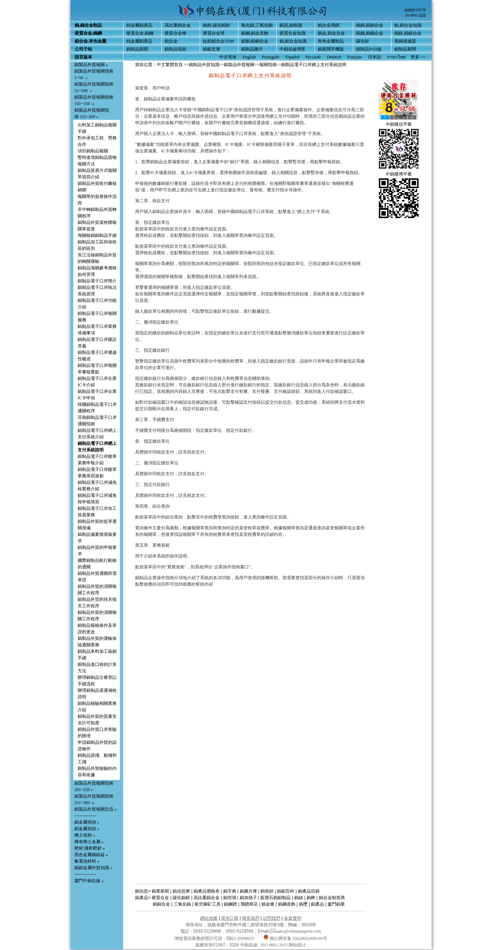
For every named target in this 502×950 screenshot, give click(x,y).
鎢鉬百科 (285, 891)
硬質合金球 (214, 33)
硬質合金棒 (175, 33)
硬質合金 (160, 897)
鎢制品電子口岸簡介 (97, 280)
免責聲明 (292, 918)
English (249, 57)
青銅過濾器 (405, 41)
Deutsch (334, 57)
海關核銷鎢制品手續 (97, 235)
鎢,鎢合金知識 (407, 25)
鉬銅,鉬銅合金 (254, 41)
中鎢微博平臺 (399, 174)
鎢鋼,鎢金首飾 (254, 33)
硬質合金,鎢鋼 (139, 33)
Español (292, 57)
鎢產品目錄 (309, 891)
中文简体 (228, 57)
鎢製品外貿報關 (239, 64)
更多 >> (418, 57)
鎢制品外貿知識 (204, 64)
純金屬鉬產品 (139, 41)
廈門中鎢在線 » (89, 880)
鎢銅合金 (161, 904)
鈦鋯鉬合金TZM (218, 41)
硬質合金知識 (293, 33)
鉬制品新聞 (405, 49)
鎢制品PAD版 (369, 49)
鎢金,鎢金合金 (331, 33)
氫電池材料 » (86, 861)
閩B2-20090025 (240, 938)
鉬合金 (171, 41)
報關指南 (268, 64)
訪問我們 (271, 918)
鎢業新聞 (160, 891)
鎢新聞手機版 (331, 49)
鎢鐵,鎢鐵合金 (369, 33)
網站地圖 (208, 918)
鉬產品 (317, 904)
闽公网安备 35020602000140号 (295, 938)
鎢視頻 (266, 891)
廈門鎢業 (336, 904)
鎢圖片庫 (248, 891)
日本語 (374, 57)
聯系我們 (250, 918)
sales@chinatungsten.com (295, 931)
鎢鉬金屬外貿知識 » (93, 867)
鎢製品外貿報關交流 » (95, 809)
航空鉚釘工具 (208, 904)
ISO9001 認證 (415, 15)
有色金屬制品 (331, 41)
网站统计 (297, 944)
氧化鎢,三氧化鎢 (257, 25)
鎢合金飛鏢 (328, 25)
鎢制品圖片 (252, 49)
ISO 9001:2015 (275, 944)
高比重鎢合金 (178, 25)
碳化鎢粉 (181, 897)
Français (354, 57)
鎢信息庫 (181, 891)
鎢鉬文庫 (211, 49)
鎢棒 (311, 897)
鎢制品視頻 (175, 49)
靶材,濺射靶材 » (89, 848)
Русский (313, 57)
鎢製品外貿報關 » (91, 64)
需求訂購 (229, 918)
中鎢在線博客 (293, 49)
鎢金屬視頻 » (86, 822)
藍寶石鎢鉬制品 (275, 897)
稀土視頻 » (84, 835)
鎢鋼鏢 (230, 904)
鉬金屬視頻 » (86, 828)
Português (270, 57)
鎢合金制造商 (332, 897)
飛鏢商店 (249, 904)
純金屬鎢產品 (139, 25)
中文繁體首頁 (170, 64)
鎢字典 (229, 891)
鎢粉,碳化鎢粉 (216, 25)
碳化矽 (362, 41)
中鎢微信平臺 (399, 124)
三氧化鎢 (182, 904)
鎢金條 (267, 904)
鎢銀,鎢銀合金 (407, 33)
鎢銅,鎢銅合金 (369, 25)
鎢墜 (303, 904)
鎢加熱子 (248, 897)
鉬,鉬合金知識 (293, 41)
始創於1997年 (415, 10)
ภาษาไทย (396, 57)
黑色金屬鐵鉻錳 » (91, 854)
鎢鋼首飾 (286, 904)
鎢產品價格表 (207, 891)
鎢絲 (298, 897)
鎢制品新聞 (137, 49)
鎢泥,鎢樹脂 (291, 25)
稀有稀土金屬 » (89, 841)
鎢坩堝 (229, 897)
